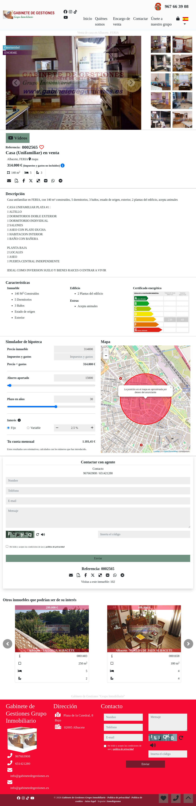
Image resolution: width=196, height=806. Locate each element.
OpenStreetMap (170, 451)
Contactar (140, 19)
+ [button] (106, 350)
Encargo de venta (121, 21)
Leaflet (156, 451)
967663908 (90, 473)
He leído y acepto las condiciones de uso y (37, 547)
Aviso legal (90, 801)
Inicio (87, 19)
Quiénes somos (101, 21)
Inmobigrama (114, 801)
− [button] (106, 356)
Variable (36, 427)
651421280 (106, 473)
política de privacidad (55, 547)
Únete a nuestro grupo (161, 21)
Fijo (13, 427)
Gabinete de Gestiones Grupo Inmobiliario (84, 797)
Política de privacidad (118, 797)
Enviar (98, 558)
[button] (7, 643)
